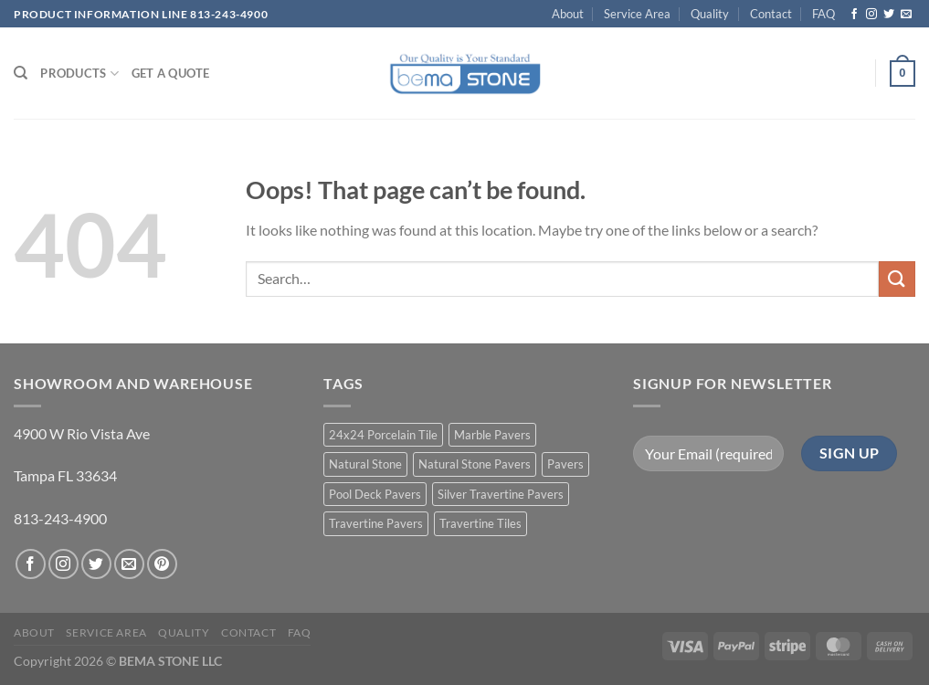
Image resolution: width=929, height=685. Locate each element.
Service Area (637, 13)
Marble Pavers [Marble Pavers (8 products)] (492, 434)
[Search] (20, 73)
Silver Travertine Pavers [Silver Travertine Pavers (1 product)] (501, 494)
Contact (771, 13)
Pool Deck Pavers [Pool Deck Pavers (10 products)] (375, 494)
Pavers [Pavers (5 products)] (565, 464)
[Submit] (897, 279)
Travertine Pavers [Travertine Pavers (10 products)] (376, 523)
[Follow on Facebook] (854, 14)
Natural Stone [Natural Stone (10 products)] (365, 464)
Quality (710, 13)
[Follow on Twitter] (888, 14)
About (568, 13)
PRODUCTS (79, 73)
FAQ (823, 13)
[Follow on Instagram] (871, 14)
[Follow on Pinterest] (162, 564)
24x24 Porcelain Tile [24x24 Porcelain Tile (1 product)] (383, 434)
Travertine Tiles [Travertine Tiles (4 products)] (480, 523)
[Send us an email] (906, 14)
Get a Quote (171, 73)
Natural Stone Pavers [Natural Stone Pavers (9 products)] (474, 464)
